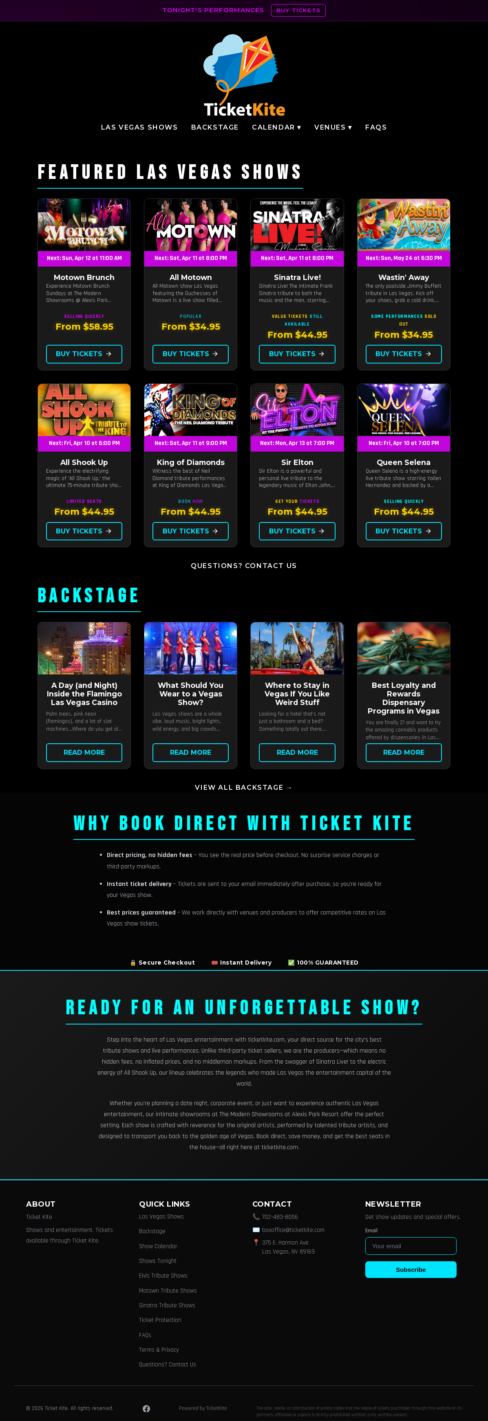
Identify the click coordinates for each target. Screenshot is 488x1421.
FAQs (376, 127)
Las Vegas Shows (139, 127)
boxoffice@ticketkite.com (293, 1230)
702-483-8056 (280, 1217)
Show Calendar (158, 1246)
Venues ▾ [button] (333, 127)
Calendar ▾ (276, 127)
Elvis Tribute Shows (163, 1276)
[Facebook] (146, 1408)
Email (371, 1230)
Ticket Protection (160, 1320)
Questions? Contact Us (244, 566)
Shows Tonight (158, 1261)
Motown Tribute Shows (168, 1291)
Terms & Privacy (159, 1350)
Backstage (215, 127)
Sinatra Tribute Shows (167, 1305)
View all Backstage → (244, 787)
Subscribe (411, 1269)
